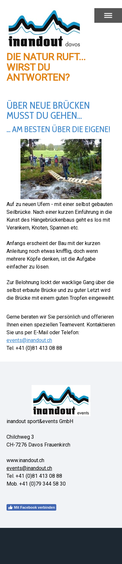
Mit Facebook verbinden (31, 507)
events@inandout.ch (29, 340)
